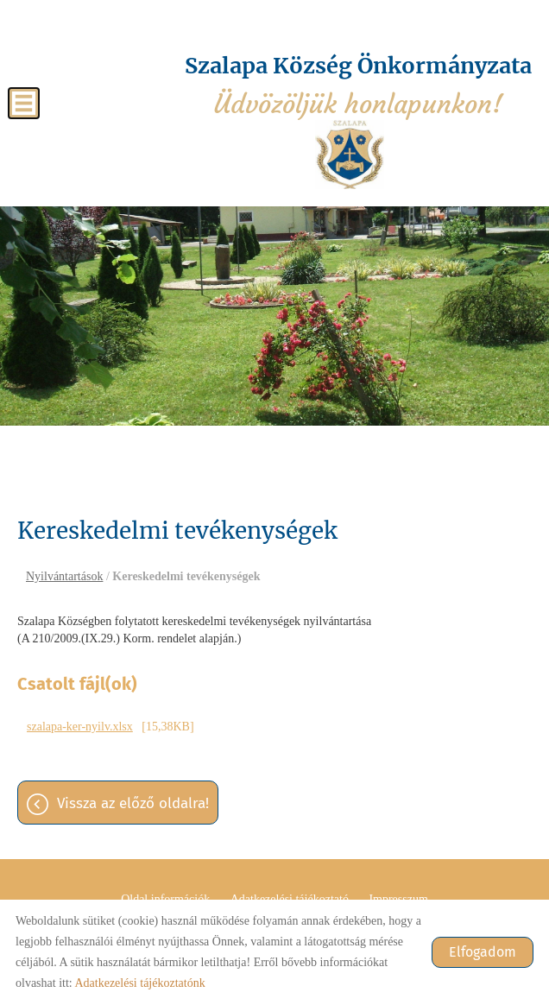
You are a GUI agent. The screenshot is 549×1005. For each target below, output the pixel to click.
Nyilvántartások (64, 576)
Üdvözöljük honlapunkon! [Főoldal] (358, 86)
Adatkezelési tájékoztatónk (139, 983)
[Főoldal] (349, 154)
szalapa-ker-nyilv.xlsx (80, 726)
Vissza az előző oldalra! (133, 803)
